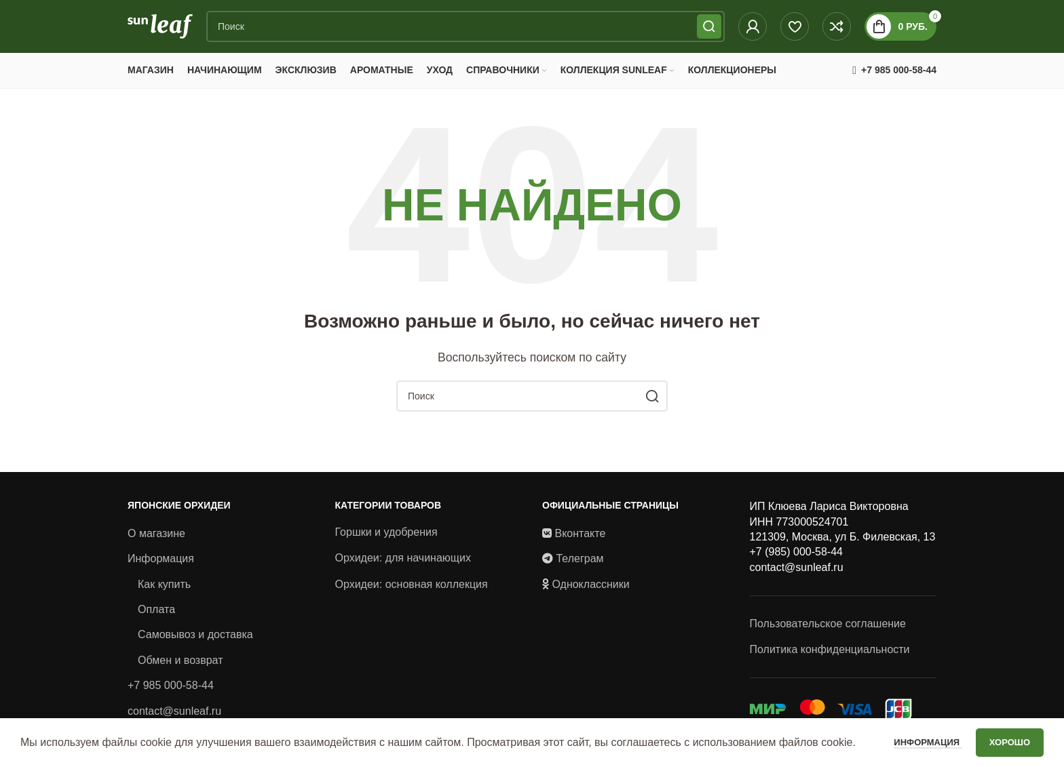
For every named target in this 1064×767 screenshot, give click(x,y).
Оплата (156, 617)
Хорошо (1009, 742)
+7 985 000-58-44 (171, 693)
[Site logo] (160, 29)
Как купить (164, 592)
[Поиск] (465, 30)
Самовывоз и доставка (195, 643)
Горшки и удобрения (386, 540)
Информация (161, 566)
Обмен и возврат (180, 668)
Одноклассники (590, 592)
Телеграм (579, 566)
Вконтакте (579, 541)
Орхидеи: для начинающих (403, 566)
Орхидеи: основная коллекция (411, 592)
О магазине (156, 541)
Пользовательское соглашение (828, 631)
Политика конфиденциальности (830, 657)
